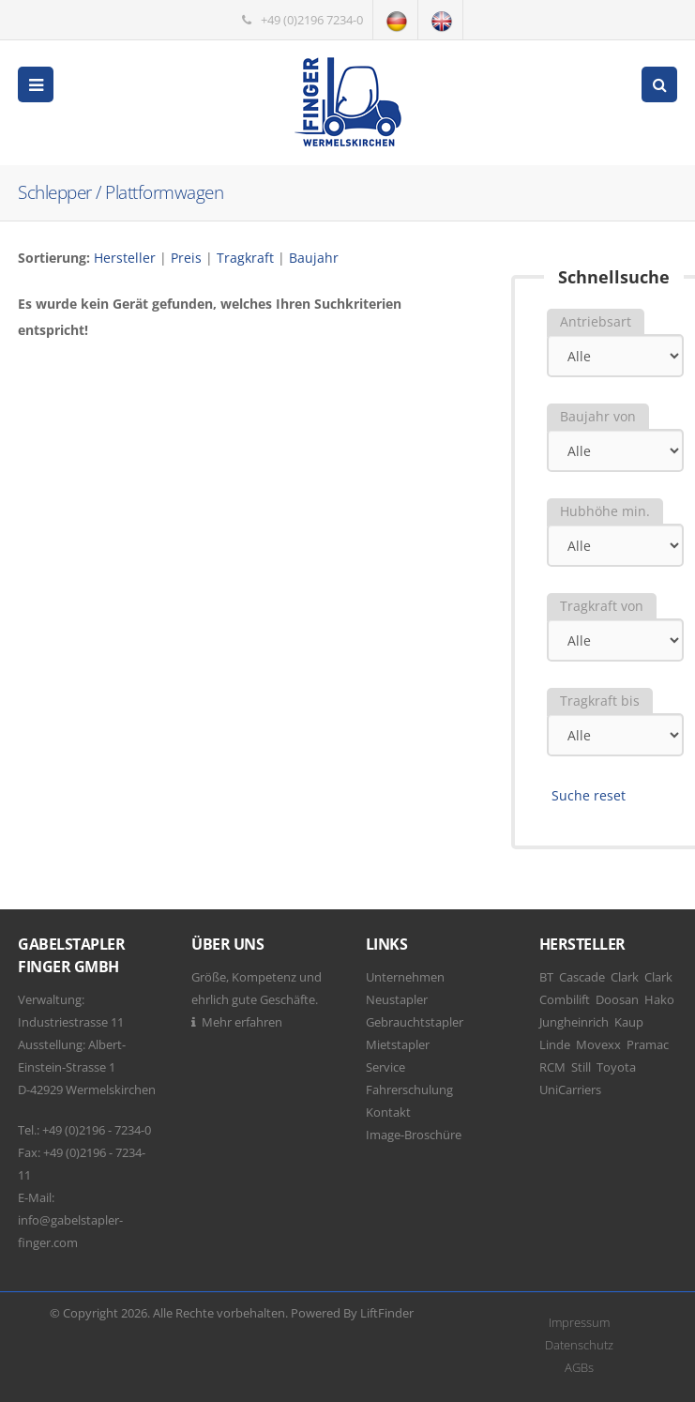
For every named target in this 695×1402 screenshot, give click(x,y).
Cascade (582, 976)
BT (546, 976)
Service (385, 1067)
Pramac (648, 1044)
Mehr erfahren (242, 1021)
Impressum (579, 1322)
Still (581, 1067)
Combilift (564, 999)
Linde (554, 1044)
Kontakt (388, 1112)
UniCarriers (570, 1089)
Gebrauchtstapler (414, 1021)
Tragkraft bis (600, 700)
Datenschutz (579, 1344)
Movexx (598, 1044)
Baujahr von (598, 416)
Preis (186, 258)
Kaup (628, 1021)
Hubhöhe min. (605, 511)
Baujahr (314, 258)
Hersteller (125, 258)
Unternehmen (405, 976)
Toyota (616, 1067)
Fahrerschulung (409, 1089)
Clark (625, 976)
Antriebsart (595, 321)
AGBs (579, 1367)
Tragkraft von (601, 606)
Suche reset (588, 795)
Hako (659, 999)
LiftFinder (387, 1312)
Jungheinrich (574, 1021)
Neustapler (397, 999)
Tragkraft (245, 258)
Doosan (617, 999)
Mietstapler (398, 1044)
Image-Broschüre (413, 1134)
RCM (552, 1067)
